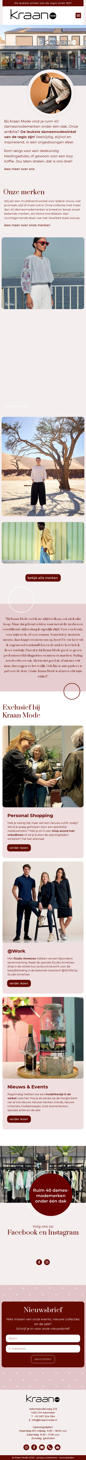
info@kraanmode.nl (44, 1420)
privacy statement (47, 1457)
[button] (81, 15)
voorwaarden (66, 1457)
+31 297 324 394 (44, 1416)
